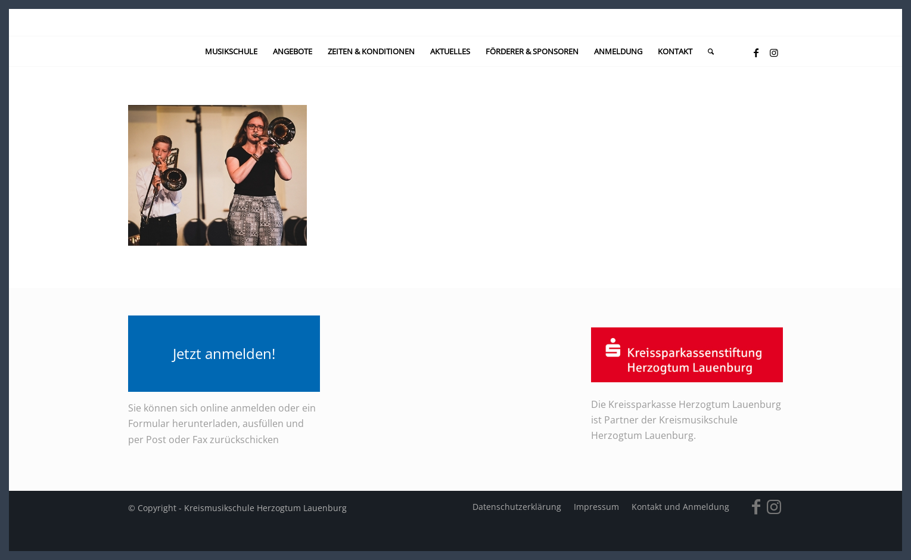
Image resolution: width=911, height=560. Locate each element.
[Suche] (707, 51)
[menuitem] (231, 51)
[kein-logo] (455, 22)
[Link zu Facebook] (756, 52)
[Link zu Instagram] (774, 52)
